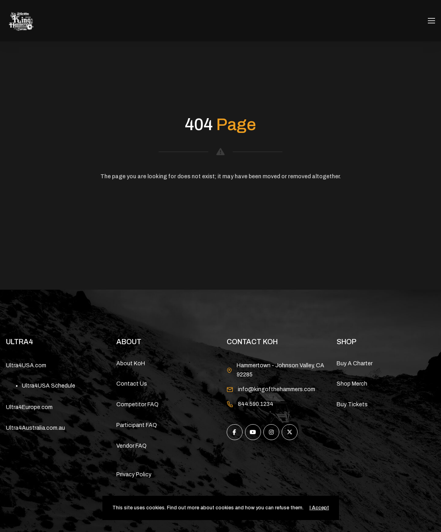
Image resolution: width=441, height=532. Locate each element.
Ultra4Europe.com (29, 407)
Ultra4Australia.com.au (35, 428)
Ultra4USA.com (26, 365)
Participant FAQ (136, 425)
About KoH (130, 363)
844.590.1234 (255, 404)
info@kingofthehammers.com (276, 389)
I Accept (319, 508)
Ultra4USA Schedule (48, 386)
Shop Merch (352, 384)
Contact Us (131, 384)
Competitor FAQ (137, 404)
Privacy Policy (133, 474)
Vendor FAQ (131, 446)
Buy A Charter (354, 363)
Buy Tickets (352, 404)
